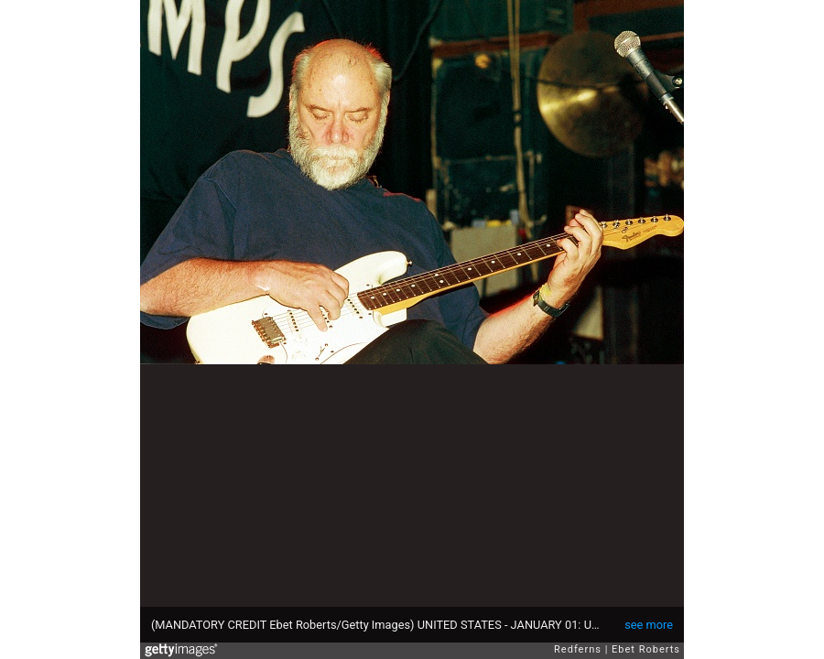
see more (648, 625)
